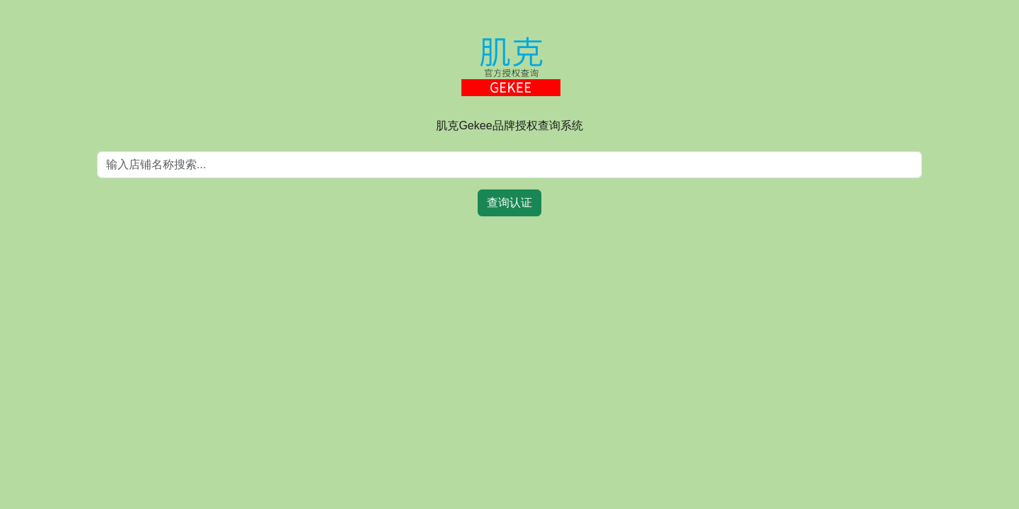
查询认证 (509, 203)
